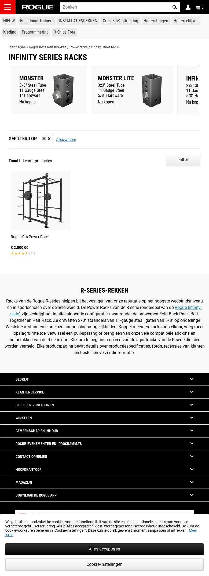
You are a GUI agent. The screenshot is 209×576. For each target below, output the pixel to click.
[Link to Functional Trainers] (37, 21)
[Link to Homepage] (38, 7)
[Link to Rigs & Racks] (78, 21)
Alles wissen (66, 139)
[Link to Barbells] (156, 21)
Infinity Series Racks (105, 47)
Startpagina (17, 47)
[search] (120, 7)
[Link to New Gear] (9, 21)
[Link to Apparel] (10, 32)
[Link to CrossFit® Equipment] (120, 21)
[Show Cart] (199, 7)
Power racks (78, 47)
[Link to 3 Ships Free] (64, 32)
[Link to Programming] (35, 32)
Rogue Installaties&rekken (47, 47)
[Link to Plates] (186, 21)
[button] (175, 7)
